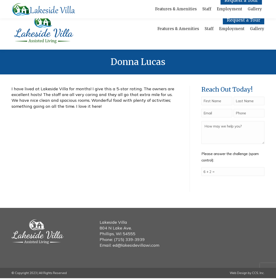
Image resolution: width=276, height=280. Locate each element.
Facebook (74, 4)
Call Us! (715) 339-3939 (35, 4)
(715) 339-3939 (129, 241)
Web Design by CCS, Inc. (247, 275)
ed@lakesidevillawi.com (136, 247)
